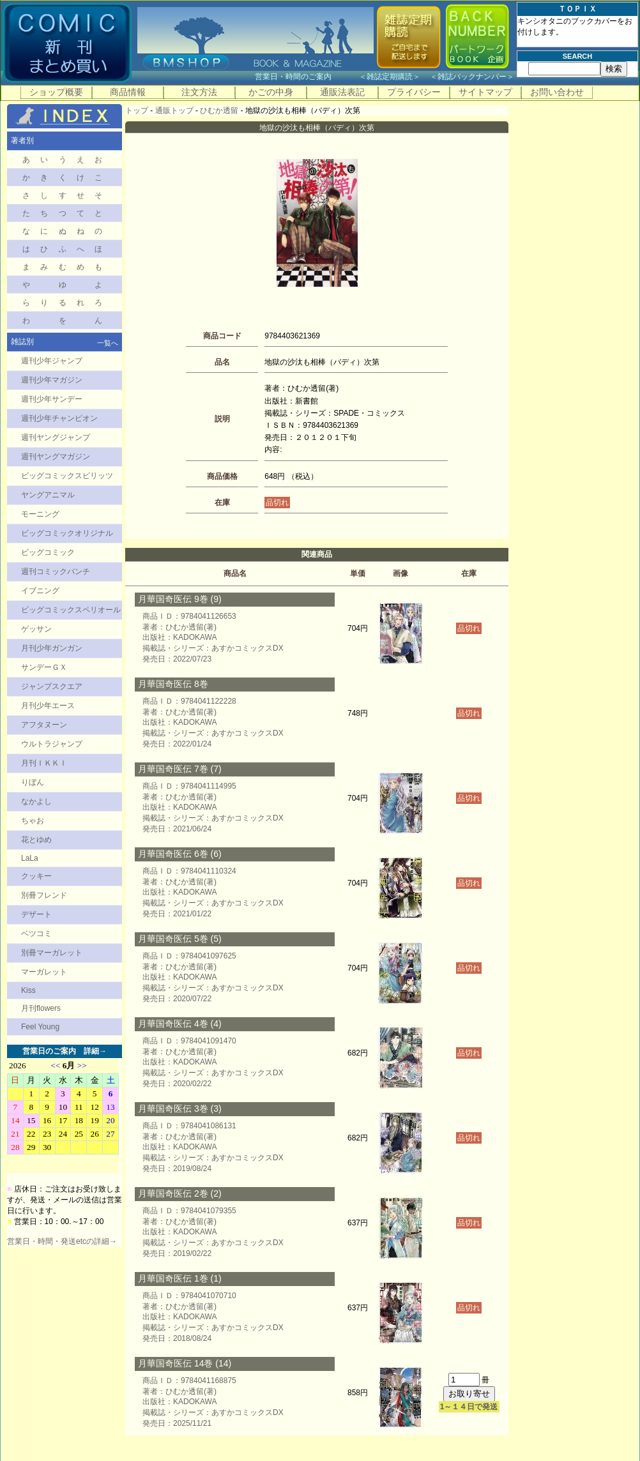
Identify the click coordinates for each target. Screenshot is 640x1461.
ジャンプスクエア (51, 686)
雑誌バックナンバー (472, 76)
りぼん (32, 782)
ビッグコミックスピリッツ (67, 475)
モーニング (40, 514)
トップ (136, 110)
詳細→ (95, 1051)
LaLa (29, 858)
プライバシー (414, 92)
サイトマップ (485, 92)
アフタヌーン (44, 724)
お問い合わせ (557, 92)
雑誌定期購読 (390, 76)
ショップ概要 (56, 92)
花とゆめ (36, 839)
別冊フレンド (44, 895)
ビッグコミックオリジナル (67, 533)
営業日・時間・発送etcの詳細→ (62, 1241)
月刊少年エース (48, 705)
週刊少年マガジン (51, 379)
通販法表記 (342, 92)
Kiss (28, 990)
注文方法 (199, 92)
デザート (36, 914)
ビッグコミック (48, 552)
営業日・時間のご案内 (305, 76)
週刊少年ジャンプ (51, 360)
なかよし (36, 801)
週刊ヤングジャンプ (55, 437)
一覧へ (107, 343)
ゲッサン (36, 629)
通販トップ (174, 110)
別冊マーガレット (51, 952)
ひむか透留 (219, 110)
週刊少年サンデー (51, 399)
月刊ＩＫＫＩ (44, 763)
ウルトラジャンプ (51, 743)
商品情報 (128, 92)
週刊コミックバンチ (55, 571)
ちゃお (32, 820)
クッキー (36, 876)
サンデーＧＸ (44, 667)
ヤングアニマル (48, 494)
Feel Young (40, 1026)
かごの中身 (270, 92)
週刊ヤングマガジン (55, 456)
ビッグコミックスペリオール (71, 609)
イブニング (40, 590)
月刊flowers (41, 1008)
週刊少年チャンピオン (59, 418)
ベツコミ (36, 933)
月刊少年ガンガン (51, 648)
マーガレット (44, 971)
